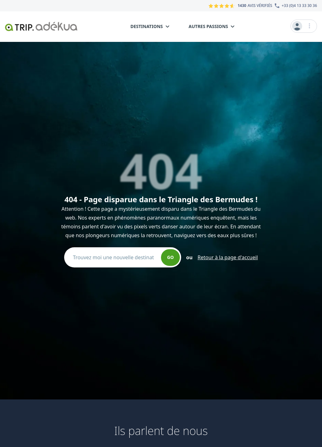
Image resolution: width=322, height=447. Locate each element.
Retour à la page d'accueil (227, 257)
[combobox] (115, 257)
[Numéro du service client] (294, 5)
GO (170, 257)
